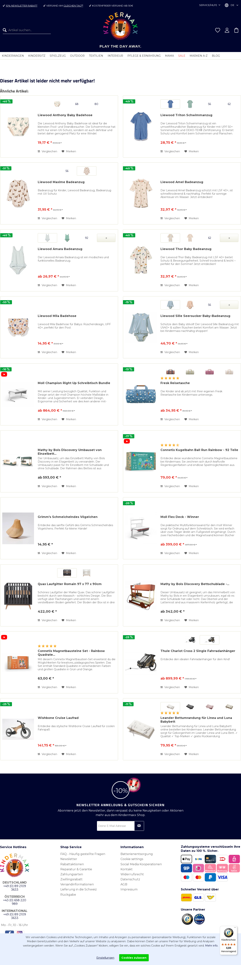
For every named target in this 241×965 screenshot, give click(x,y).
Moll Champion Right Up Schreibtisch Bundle (74, 383)
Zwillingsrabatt (71, 879)
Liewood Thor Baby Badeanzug (185, 249)
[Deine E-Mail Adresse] (120, 826)
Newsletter (68, 859)
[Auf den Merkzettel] (69, 151)
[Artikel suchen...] (27, 30)
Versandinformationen (77, 884)
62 (229, 104)
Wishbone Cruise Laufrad (58, 718)
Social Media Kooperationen (141, 864)
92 (86, 238)
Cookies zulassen (133, 957)
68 (76, 104)
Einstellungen (105, 957)
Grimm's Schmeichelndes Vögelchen (68, 517)
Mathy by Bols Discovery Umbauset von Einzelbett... (70, 451)
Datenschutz (130, 879)
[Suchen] (5, 30)
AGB (123, 884)
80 (96, 104)
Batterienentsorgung (136, 854)
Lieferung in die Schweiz (78, 889)
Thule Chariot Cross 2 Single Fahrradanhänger (197, 651)
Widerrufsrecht (132, 874)
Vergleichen (47, 151)
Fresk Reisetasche (175, 383)
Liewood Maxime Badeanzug (61, 182)
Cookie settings (131, 859)
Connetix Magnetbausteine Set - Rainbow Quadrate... (71, 652)
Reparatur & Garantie (76, 869)
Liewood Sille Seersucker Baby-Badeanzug (195, 316)
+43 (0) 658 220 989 (14, 902)
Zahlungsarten (71, 874)
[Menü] (235, 928)
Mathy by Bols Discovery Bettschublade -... (194, 584)
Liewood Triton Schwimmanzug (186, 115)
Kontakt (126, 869)
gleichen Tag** (73, 5)
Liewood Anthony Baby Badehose (65, 115)
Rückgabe (68, 894)
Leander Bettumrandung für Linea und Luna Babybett (196, 719)
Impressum (129, 889)
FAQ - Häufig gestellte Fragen (82, 854)
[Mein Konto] (227, 30)
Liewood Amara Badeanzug (60, 249)
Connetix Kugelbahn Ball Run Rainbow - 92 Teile (199, 450)
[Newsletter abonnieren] (139, 826)
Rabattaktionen (72, 864)
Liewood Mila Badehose (57, 316)
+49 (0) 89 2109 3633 (14, 887)
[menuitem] (25, 30)
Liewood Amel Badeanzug (181, 182)
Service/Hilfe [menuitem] (208, 5)
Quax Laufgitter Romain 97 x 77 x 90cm (70, 584)
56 (209, 104)
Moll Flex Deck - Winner (179, 517)
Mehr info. (211, 945)
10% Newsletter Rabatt (21, 5)
